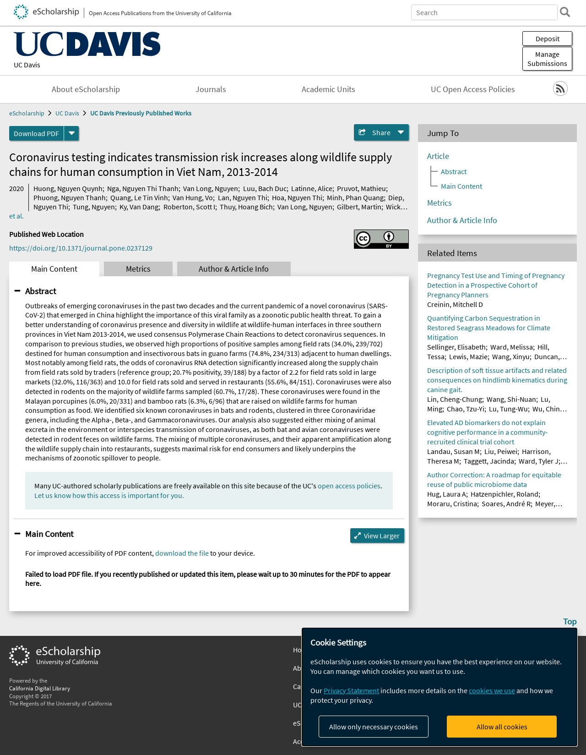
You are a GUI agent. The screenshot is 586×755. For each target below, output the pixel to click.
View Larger (382, 535)
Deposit (547, 38)
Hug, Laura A (446, 493)
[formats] (71, 133)
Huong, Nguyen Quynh (68, 188)
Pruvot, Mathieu (361, 188)
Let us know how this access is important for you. (109, 495)
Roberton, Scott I (189, 206)
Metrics (138, 269)
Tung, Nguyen (94, 206)
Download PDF (36, 133)
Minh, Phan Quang (355, 197)
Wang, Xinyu (511, 356)
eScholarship (26, 113)
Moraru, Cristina (452, 503)
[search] (565, 12)
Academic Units (328, 89)
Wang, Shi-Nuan (511, 399)
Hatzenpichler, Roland (504, 493)
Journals (210, 89)
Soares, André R (506, 503)
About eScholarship (86, 89)
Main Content (54, 269)
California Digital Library (39, 688)
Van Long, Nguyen (210, 188)
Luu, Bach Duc (265, 188)
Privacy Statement (351, 690)
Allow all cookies (502, 726)
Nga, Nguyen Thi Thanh (143, 188)
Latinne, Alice (311, 188)
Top (570, 621)
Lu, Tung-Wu (508, 408)
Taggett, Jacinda (489, 460)
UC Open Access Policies (473, 89)
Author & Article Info (234, 269)
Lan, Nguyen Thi (242, 197)
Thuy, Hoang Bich (246, 206)
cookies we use (492, 690)
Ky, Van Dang (138, 206)
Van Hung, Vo (193, 197)
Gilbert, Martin (359, 206)
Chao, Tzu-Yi (465, 408)
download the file (182, 553)
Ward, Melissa (511, 346)
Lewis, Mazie (468, 356)
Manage (547, 58)
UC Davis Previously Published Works (140, 113)
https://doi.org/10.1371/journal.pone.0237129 (80, 247)
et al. (16, 215)
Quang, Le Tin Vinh (139, 197)
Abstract (40, 290)
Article (438, 156)
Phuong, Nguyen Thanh (69, 197)
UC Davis (27, 64)
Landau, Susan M (453, 451)
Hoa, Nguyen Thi (297, 197)
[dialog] (439, 687)
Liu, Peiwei (500, 451)
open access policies (349, 485)
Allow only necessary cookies (373, 726)
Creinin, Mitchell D (455, 304)
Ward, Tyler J (539, 460)
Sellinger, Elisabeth (456, 346)
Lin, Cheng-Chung (454, 399)
